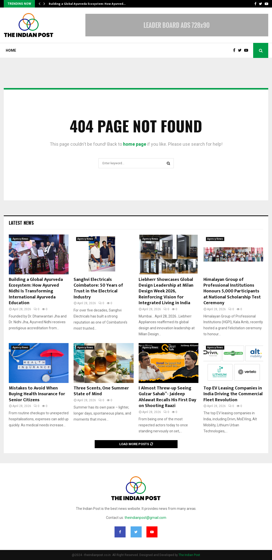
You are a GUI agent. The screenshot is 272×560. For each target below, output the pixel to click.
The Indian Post (189, 555)
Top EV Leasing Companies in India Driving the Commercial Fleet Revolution (233, 394)
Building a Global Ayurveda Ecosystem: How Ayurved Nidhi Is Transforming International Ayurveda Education (36, 291)
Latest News (21, 222)
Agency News (20, 238)
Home (11, 50)
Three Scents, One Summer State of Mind (101, 391)
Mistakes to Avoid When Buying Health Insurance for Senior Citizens (37, 394)
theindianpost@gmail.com (145, 518)
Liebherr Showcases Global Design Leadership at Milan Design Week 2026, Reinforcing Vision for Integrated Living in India (166, 291)
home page (134, 144)
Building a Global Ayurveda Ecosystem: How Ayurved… (87, 3)
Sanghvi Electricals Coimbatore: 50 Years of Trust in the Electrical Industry (98, 288)
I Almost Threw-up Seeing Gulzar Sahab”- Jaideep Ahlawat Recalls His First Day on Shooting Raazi (167, 397)
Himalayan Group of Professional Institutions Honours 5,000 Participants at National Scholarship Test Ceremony (232, 291)
